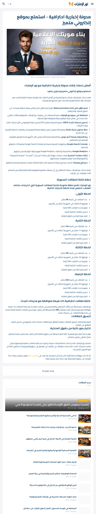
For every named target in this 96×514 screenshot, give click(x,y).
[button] (92, 4)
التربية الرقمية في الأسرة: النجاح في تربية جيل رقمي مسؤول (51, 439)
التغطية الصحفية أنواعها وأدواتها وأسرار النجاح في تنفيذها (52, 450)
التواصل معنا (33, 355)
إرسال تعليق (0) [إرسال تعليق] (48, 371)
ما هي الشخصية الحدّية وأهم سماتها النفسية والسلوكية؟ (51, 415)
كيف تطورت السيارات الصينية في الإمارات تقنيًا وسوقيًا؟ (53, 497)
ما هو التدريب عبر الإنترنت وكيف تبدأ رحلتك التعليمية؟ (54, 427)
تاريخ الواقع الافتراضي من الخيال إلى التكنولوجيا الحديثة (53, 485)
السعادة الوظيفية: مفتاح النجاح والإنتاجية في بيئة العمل (53, 473)
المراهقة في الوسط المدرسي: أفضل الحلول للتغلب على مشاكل (50, 508)
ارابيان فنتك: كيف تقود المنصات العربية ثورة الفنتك (55, 462)
